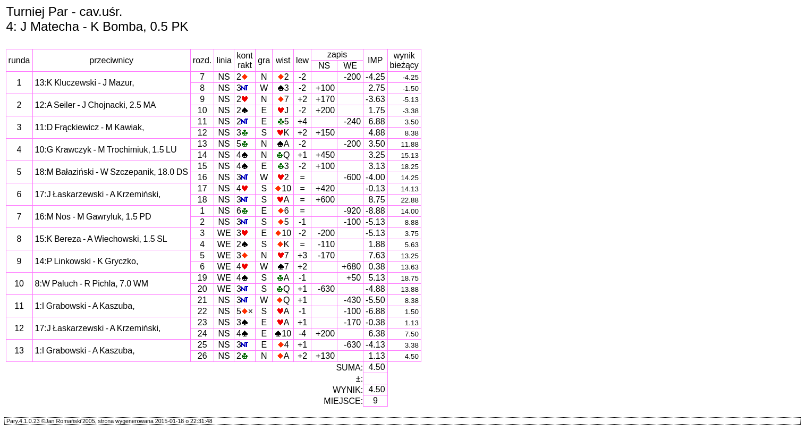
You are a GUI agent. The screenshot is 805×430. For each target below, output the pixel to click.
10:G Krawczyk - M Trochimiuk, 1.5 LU (106, 149)
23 (202, 322)
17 (202, 188)
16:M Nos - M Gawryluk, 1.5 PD (93, 216)
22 (202, 311)
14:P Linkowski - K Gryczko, (87, 261)
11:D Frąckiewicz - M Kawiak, (90, 127)
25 (202, 344)
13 (202, 143)
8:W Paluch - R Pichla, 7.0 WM (92, 283)
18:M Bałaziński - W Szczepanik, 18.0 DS (111, 171)
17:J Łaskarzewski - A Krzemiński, (98, 194)
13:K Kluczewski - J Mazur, (84, 82)
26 (202, 355)
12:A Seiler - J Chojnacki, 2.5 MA (95, 104)
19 (202, 277)
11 (202, 121)
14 (202, 154)
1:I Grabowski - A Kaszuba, (85, 305)
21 (202, 300)
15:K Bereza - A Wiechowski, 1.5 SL (101, 238)
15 (202, 166)
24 (202, 333)
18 (202, 199)
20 (202, 288)
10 (202, 110)
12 (202, 132)
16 (202, 177)
